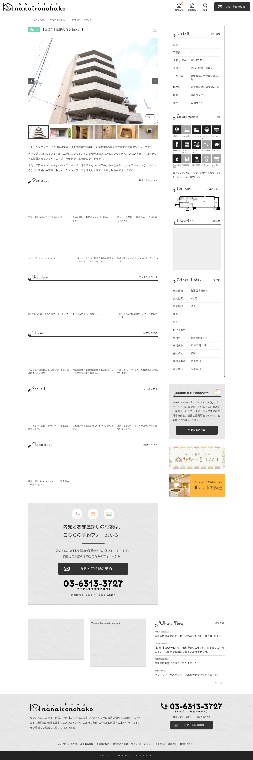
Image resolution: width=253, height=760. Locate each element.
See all (218, 683)
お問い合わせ (186, 744)
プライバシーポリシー (142, 744)
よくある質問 (86, 744)
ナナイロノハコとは (67, 744)
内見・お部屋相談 (235, 6)
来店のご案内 (102, 744)
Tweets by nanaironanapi (105, 623)
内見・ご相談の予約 (96, 568)
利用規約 (160, 744)
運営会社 (172, 744)
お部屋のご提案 (197, 430)
